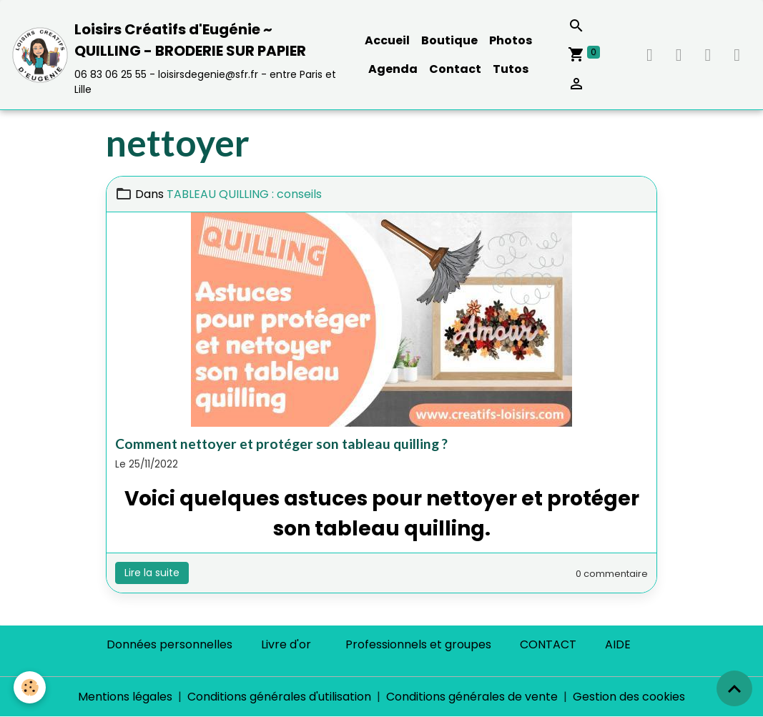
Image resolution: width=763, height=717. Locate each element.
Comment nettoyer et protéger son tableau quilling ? (281, 443)
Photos (510, 40)
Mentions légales (125, 696)
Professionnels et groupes (418, 644)
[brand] (175, 55)
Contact (455, 69)
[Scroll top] (734, 688)
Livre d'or (286, 644)
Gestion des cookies (629, 696)
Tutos (510, 69)
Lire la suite (151, 572)
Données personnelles (169, 644)
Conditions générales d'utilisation (279, 696)
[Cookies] (30, 687)
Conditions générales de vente (472, 696)
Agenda (393, 69)
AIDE (618, 644)
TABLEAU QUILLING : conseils (244, 194)
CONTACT (548, 644)
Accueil (387, 40)
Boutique (449, 40)
